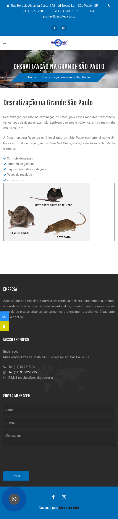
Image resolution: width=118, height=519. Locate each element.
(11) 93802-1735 (67, 11)
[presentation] (36, 459)
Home (32, 77)
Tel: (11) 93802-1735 (22, 372)
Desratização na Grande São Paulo (66, 77)
